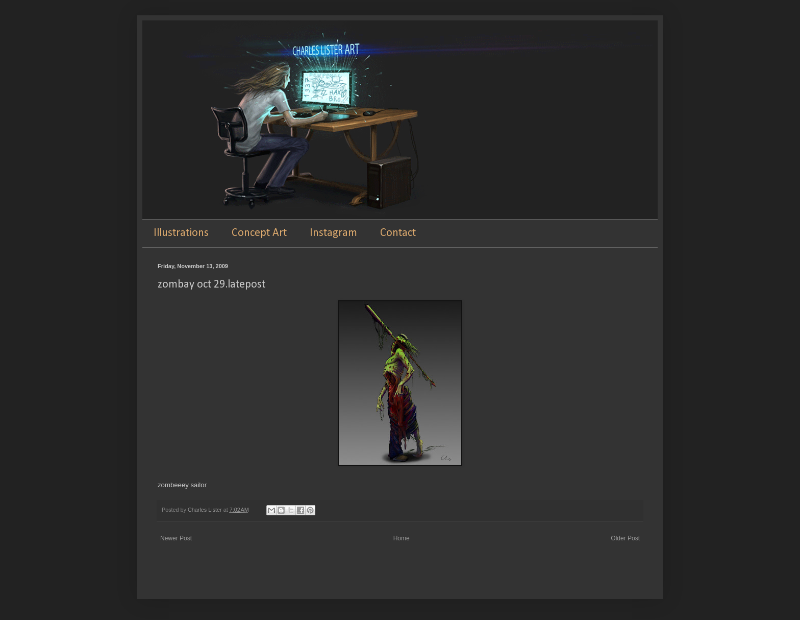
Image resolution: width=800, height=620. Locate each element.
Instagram (333, 233)
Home (401, 538)
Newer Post (176, 538)
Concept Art (259, 233)
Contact (398, 233)
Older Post (625, 538)
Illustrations (181, 233)
